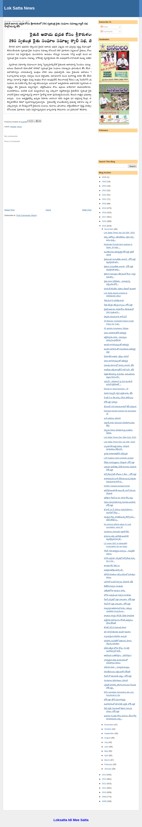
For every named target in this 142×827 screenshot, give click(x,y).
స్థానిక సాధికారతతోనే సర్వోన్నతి (115, 453)
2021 (104, 199)
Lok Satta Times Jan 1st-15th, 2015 (119, 232)
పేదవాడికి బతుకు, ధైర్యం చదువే (116, 356)
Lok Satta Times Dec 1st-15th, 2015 (119, 442)
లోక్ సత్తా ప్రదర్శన (110, 402)
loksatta (13, 127)
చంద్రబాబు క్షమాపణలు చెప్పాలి (116, 680)
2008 (104, 801)
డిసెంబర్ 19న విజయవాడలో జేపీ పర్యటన (120, 406)
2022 (104, 195)
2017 (104, 217)
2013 (104, 779)
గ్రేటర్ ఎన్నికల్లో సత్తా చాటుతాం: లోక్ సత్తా (119, 599)
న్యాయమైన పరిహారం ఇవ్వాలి (115, 636)
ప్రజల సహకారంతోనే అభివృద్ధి (115, 333)
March (107, 760)
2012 (104, 783)
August (107, 738)
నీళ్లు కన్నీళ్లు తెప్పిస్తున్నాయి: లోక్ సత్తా (118, 305)
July (106, 742)
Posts (104, 27)
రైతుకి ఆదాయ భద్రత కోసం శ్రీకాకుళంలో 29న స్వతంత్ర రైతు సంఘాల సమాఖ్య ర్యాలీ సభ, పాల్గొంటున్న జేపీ (46, 25)
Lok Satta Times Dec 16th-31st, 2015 (120, 437)
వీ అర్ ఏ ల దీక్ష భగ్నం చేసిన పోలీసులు (118, 397)
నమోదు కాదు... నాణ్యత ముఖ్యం (117, 667)
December (109, 229)
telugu (19, 127)
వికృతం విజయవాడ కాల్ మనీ (115, 316)
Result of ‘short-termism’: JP (116, 389)
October (108, 729)
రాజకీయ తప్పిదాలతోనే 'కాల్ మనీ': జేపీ (119, 369)
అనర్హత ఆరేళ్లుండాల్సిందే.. (114, 570)
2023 (104, 190)
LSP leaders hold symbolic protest (119, 458)
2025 (104, 181)
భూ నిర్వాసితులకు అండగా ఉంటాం (117, 632)
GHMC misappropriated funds (117, 486)
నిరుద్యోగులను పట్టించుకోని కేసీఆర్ (117, 671)
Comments (107, 31)
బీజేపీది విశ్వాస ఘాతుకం (113, 586)
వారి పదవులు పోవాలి (112, 418)
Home (48, 210)
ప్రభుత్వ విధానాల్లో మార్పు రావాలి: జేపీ (119, 365)
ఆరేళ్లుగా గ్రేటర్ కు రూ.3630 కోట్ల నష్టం (118, 498)
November (109, 725)
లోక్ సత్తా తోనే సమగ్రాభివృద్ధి (115, 699)
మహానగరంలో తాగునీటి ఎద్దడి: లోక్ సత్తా (119, 704)
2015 (104, 226)
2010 (104, 792)
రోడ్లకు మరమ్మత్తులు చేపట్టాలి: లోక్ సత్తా (119, 462)
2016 (104, 221)
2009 (104, 797)
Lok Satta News (19, 8)
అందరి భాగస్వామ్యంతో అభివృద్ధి (116, 344)
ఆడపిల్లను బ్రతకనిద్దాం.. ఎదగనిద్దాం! (118, 655)
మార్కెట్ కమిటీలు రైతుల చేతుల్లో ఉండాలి (120, 289)
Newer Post (9, 210)
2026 (104, 177)
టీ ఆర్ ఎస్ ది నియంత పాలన (115, 627)
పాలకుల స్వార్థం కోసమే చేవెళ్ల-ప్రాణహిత (119, 615)
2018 (104, 212)
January (108, 769)
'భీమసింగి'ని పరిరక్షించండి (114, 300)
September (109, 733)
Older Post (86, 210)
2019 (104, 208)
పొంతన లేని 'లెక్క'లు (112, 565)
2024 (104, 186)
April (106, 755)
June (106, 747)
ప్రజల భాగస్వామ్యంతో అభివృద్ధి (116, 361)
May (106, 751)
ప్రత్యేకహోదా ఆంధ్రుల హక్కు (114, 590)
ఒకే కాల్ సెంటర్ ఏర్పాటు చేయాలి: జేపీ (118, 582)
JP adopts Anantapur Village (116, 328)
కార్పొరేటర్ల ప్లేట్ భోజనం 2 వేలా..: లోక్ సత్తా (120, 474)
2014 (104, 775)
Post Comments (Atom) (26, 215)
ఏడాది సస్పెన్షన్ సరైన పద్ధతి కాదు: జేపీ (118, 393)
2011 (104, 788)
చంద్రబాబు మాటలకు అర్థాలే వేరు (116, 531)
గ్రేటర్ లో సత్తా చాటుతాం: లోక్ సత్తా (117, 604)
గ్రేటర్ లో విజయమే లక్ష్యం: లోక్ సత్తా (118, 676)
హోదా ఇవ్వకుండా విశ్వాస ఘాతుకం (117, 595)
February (108, 764)
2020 (104, 203)
